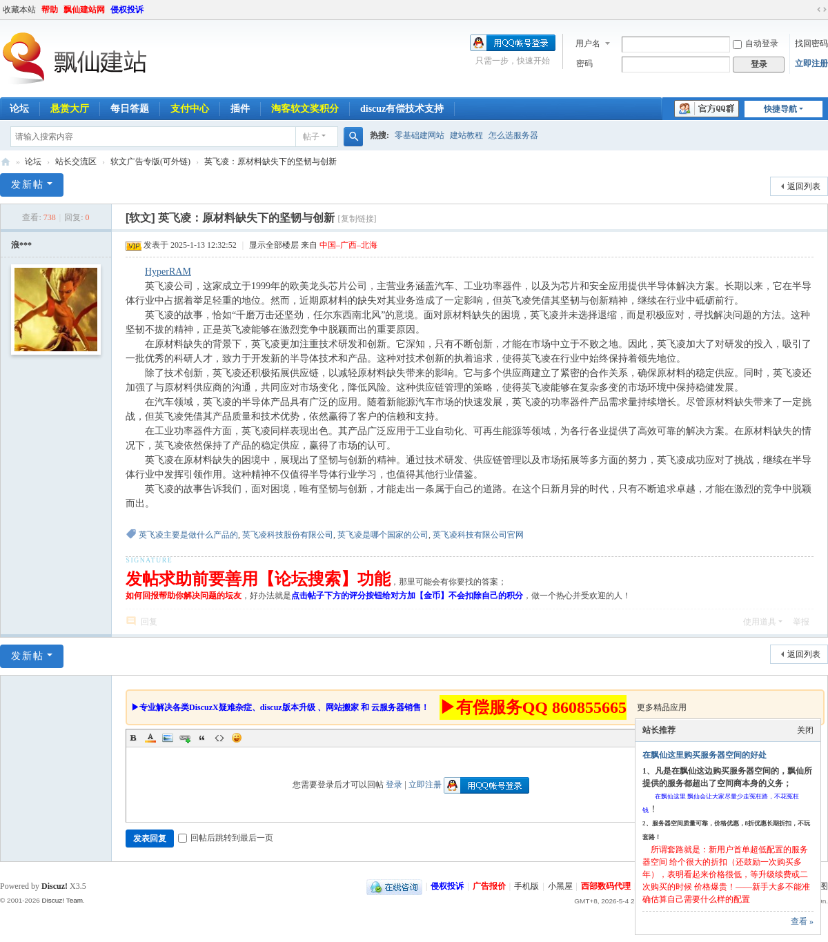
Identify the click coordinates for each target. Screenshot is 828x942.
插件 (240, 109)
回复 (149, 622)
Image (168, 738)
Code (219, 738)
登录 (394, 784)
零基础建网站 (419, 135)
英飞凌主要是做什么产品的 (188, 535)
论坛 (33, 161)
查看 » (802, 921)
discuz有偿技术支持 (402, 109)
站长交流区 (76, 161)
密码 (584, 63)
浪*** (21, 245)
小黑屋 (560, 886)
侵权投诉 (127, 9)
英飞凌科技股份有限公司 (287, 535)
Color (150, 738)
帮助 (49, 9)
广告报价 (489, 886)
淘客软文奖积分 (305, 109)
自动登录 (755, 43)
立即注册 (811, 63)
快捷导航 (780, 109)
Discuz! (54, 886)
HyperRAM (168, 271)
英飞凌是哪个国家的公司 (382, 535)
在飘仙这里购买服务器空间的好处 (704, 755)
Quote (202, 738)
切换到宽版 (822, 9)
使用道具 (759, 622)
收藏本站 (19, 9)
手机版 (526, 886)
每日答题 (129, 109)
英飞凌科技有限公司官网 (478, 535)
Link (185, 738)
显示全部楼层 (274, 245)
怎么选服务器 (513, 135)
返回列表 (803, 186)
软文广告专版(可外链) (150, 161)
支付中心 (189, 109)
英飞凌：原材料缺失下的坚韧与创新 (270, 161)
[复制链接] (357, 219)
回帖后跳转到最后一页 (225, 838)
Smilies (237, 738)
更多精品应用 (662, 707)
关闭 (805, 730)
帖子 (311, 136)
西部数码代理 (606, 886)
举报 (801, 622)
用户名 (587, 43)
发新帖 (27, 184)
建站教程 (466, 135)
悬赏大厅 (69, 109)
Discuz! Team (62, 900)
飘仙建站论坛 (5, 162)
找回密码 (811, 43)
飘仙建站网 (84, 9)
